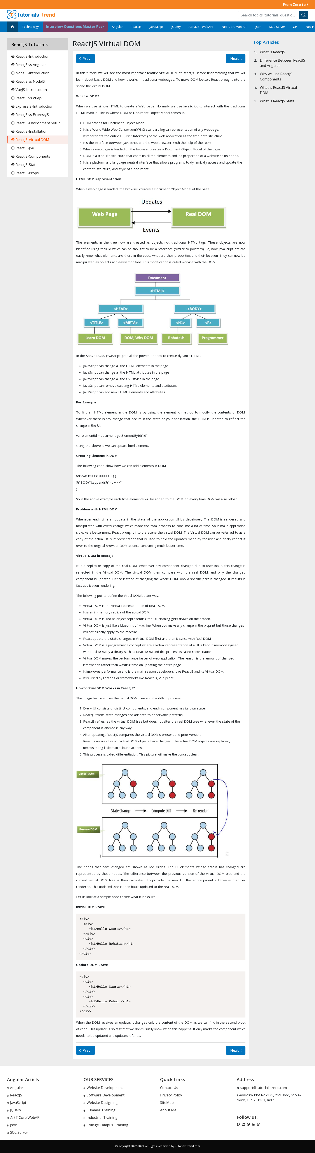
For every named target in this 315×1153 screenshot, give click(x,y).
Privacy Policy (171, 1095)
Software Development (104, 1095)
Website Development (103, 1087)
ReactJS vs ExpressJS (30, 114)
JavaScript (156, 27)
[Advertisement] (280, 250)
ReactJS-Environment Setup (36, 123)
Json (258, 27)
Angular (117, 27)
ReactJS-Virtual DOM (30, 139)
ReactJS (136, 27)
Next (236, 58)
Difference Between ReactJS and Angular (282, 63)
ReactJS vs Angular (28, 64)
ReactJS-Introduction (30, 56)
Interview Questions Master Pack (75, 26)
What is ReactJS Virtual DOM (278, 90)
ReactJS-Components (30, 156)
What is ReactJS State (277, 101)
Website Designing (101, 1102)
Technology (30, 27)
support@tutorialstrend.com (263, 1087)
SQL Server (277, 27)
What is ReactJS (272, 52)
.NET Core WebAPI (234, 27)
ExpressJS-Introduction (32, 106)
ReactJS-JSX (22, 148)
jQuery (176, 27)
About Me (168, 1110)
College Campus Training (106, 1125)
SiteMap (167, 1102)
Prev (84, 58)
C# (295, 27)
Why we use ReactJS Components (276, 76)
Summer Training (100, 1110)
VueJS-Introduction (29, 89)
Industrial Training (100, 1117)
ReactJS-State (24, 164)
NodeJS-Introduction (30, 73)
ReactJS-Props (25, 173)
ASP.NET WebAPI (201, 27)
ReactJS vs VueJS (26, 98)
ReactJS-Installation (29, 131)
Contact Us (169, 1087)
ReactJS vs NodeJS (28, 81)
